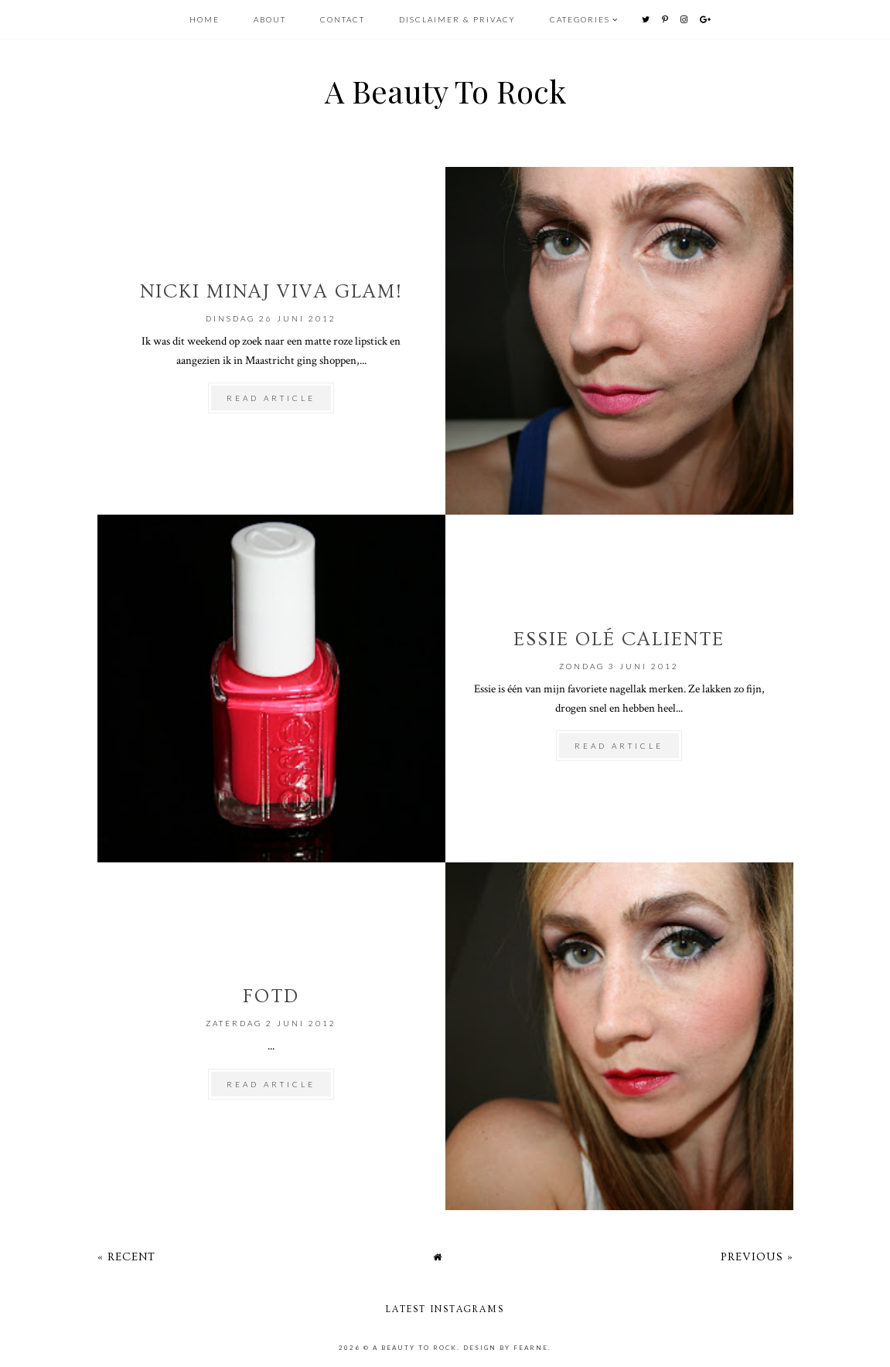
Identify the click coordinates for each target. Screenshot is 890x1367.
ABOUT (271, 19)
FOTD (271, 996)
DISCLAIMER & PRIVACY (457, 19)
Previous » (757, 1256)
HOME (204, 19)
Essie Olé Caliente (619, 639)
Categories (580, 19)
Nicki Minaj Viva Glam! (271, 292)
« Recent (126, 1256)
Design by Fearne (505, 1348)
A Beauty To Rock (445, 90)
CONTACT (344, 19)
